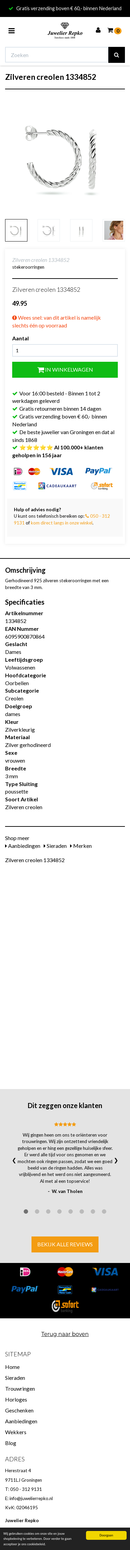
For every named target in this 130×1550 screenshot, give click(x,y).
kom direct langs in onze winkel (61, 522)
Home (12, 1367)
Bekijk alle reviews (65, 1244)
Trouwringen (20, 1388)
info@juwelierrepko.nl (31, 1498)
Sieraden (55, 845)
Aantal (20, 338)
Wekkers (15, 1432)
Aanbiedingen (22, 845)
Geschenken (19, 1410)
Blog (10, 1443)
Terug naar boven (65, 1334)
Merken (81, 845)
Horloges (16, 1399)
